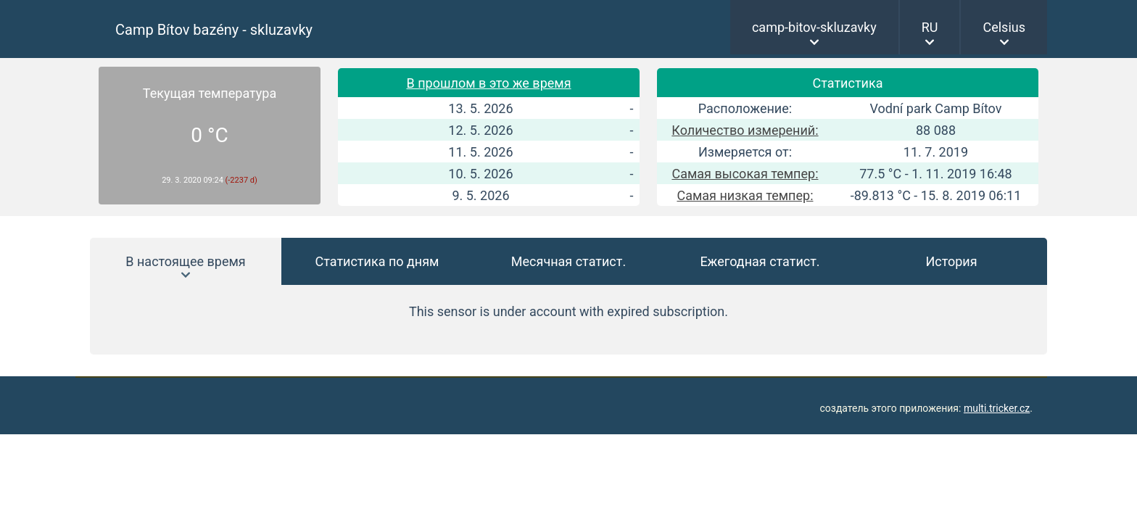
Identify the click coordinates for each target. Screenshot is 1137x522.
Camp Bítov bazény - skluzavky (214, 29)
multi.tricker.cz (997, 408)
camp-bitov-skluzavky (814, 27)
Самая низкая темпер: (745, 195)
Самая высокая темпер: (744, 173)
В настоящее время (185, 261)
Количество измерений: (744, 130)
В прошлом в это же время (488, 83)
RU (930, 27)
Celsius (1004, 27)
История (951, 261)
